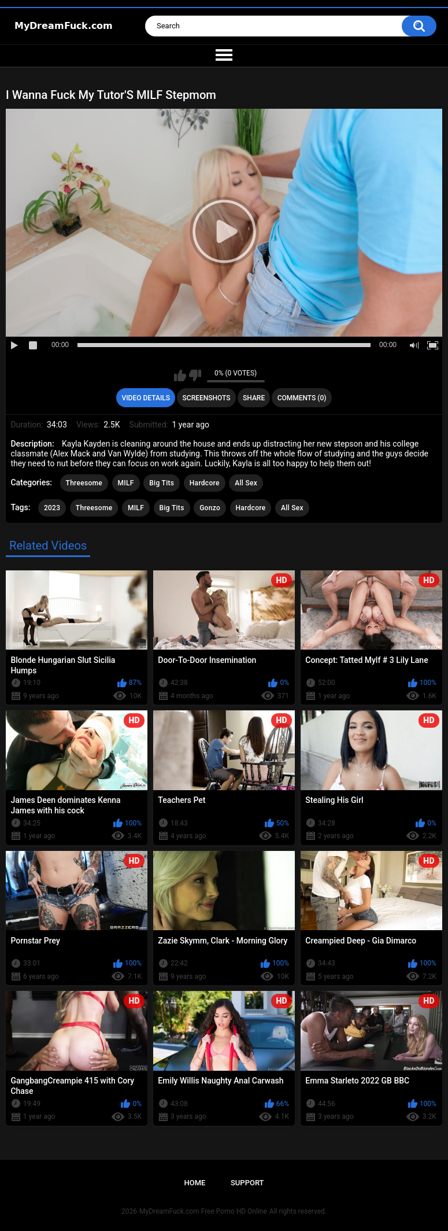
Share (254, 398)
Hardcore (205, 483)
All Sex (246, 483)
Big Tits (161, 483)
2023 (52, 508)
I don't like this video (195, 375)
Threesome (84, 483)
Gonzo (209, 508)
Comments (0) (302, 398)
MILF (126, 483)
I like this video (180, 375)
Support (247, 1182)
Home (194, 1182)
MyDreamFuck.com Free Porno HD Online (203, 1211)
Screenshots (207, 398)
